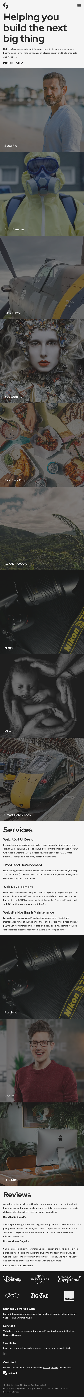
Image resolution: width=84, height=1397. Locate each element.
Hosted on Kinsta (11, 1392)
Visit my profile (50, 1367)
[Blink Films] (42, 277)
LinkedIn (67, 1348)
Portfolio (8, 62)
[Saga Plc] (42, 110)
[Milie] (42, 696)
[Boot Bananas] (42, 194)
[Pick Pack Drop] (42, 445)
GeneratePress (62, 900)
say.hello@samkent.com (28, 1348)
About (19, 62)
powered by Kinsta (54, 918)
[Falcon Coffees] (42, 528)
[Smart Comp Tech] (42, 779)
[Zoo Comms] (42, 361)
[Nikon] (42, 612)
